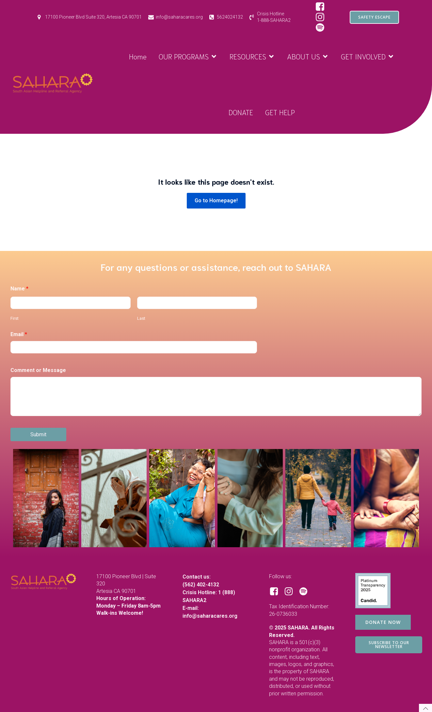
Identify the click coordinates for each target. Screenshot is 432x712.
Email (18, 334)
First (14, 318)
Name (19, 289)
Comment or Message (38, 370)
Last (141, 318)
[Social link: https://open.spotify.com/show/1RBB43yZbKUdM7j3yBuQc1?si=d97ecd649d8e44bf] (305, 591)
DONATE (241, 111)
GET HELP (280, 111)
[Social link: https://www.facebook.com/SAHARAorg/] (322, 7)
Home (138, 56)
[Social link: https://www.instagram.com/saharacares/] (322, 17)
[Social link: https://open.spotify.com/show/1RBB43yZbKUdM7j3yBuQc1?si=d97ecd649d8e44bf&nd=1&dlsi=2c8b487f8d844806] (322, 28)
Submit (38, 434)
